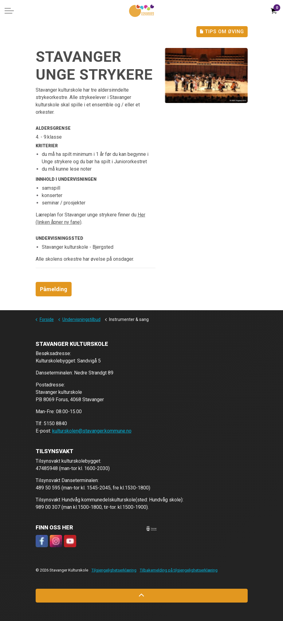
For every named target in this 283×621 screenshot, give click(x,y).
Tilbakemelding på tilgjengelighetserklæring (179, 570)
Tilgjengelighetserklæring (114, 570)
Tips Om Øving (222, 31)
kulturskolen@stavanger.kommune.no (92, 431)
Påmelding (53, 289)
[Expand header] (9, 11)
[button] (151, 528)
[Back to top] (142, 596)
